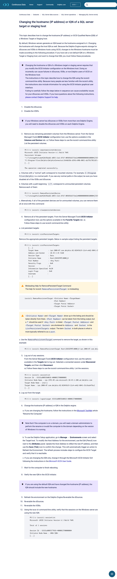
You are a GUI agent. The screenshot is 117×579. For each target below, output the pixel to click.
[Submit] (87, 5)
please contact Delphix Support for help (41, 97)
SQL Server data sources (50, 14)
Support (39, 5)
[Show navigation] (112, 574)
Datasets (36, 14)
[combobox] (100, 4)
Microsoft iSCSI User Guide (60, 461)
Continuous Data (19, 5)
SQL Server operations (68, 14)
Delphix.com (61, 5)
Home (31, 5)
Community (49, 5)
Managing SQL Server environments (91, 14)
